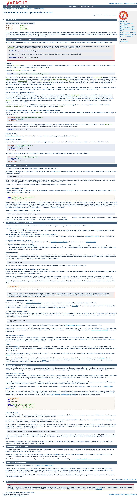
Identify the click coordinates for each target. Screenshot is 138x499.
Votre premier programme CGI (16, 188)
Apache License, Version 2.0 (17, 495)
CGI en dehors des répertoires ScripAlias (20, 93)
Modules (111, 3)
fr (110, 15)
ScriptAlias (24, 29)
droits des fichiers (91, 242)
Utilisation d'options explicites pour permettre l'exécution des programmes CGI (33, 110)
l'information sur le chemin (72, 325)
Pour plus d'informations (126, 36)
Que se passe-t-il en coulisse (128, 32)
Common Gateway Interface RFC (44, 465)
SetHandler (19, 107)
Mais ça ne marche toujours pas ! (20, 223)
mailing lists (99, 489)
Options (22, 27)
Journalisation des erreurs (15, 335)
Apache (5, 8)
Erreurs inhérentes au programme (17, 311)
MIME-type (57, 171)
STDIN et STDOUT (12, 413)
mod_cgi (9, 27)
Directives (117, 3)
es (108, 15)
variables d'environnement (33, 303)
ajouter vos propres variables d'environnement (62, 394)
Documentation (21, 8)
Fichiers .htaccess (12, 134)
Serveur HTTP (12, 8)
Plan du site (133, 3)
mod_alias (9, 25)
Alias (7, 79)
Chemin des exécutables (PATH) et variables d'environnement (27, 269)
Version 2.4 (30, 8)
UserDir (8, 100)
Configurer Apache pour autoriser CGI (126, 24)
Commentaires (124, 41)
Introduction (123, 21)
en (105, 15)
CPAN (56, 454)
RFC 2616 (75, 306)
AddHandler (24, 25)
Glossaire (127, 3)
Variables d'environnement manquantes (19, 300)
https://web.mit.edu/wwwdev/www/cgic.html (89, 459)
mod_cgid (9, 29)
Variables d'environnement (15, 373)
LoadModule (11, 47)
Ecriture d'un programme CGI (99, 330)
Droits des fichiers (12, 253)
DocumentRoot (22, 81)
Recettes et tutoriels (39, 8)
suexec (16, 346)
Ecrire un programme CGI (127, 27)
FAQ (122, 3)
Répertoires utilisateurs (14, 139)
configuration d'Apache (92, 236)
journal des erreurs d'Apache (59, 242)
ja (113, 15)
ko (116, 15)
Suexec (8, 344)
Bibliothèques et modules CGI (128, 34)
